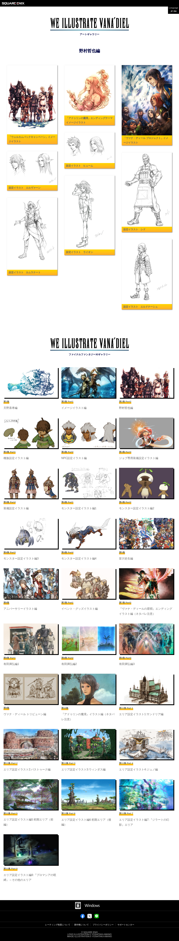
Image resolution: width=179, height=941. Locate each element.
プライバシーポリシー (103, 925)
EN (175, 11)
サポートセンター (125, 925)
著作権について (81, 925)
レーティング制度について (57, 925)
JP (172, 11)
